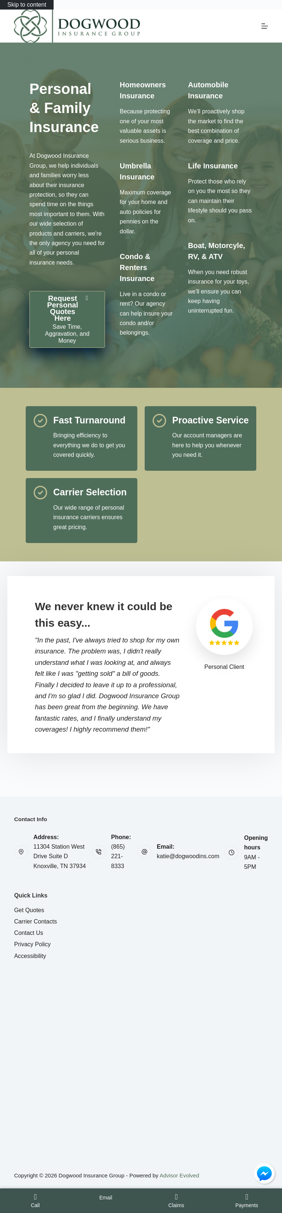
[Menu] (264, 26)
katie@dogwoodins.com (188, 856)
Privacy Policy (32, 944)
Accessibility (30, 956)
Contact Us (28, 933)
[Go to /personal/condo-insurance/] (137, 267)
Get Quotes (29, 910)
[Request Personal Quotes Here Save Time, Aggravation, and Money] (67, 319)
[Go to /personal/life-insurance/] (213, 166)
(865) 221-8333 (118, 856)
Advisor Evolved (179, 1175)
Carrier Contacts (35, 921)
